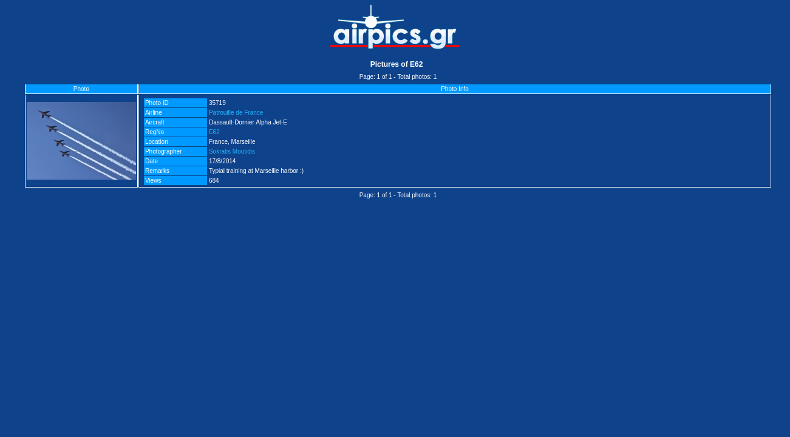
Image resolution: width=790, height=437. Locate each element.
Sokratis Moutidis (232, 151)
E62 (214, 132)
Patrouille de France (236, 112)
